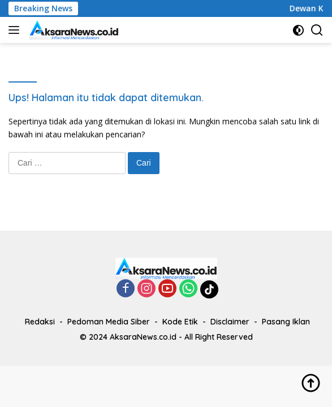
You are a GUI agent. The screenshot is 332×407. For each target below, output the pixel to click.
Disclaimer (229, 322)
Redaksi (40, 322)
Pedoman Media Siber (108, 322)
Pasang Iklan (286, 322)
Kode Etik (180, 322)
